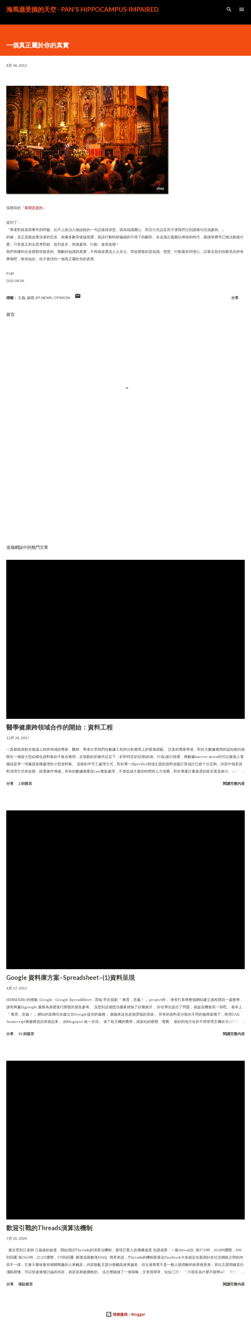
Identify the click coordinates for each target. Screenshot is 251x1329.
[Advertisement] (125, 491)
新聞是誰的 (34, 207)
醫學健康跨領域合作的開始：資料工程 (59, 727)
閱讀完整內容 (234, 783)
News (46, 297)
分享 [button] (234, 297)
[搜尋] (229, 9)
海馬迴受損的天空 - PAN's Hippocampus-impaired (82, 9)
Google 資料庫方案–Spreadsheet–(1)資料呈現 (70, 977)
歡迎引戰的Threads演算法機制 (49, 1227)
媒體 (30, 297)
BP (38, 297)
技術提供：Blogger (125, 1314)
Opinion (61, 297)
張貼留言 (25, 1284)
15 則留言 (26, 1033)
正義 (21, 297)
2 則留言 (25, 783)
